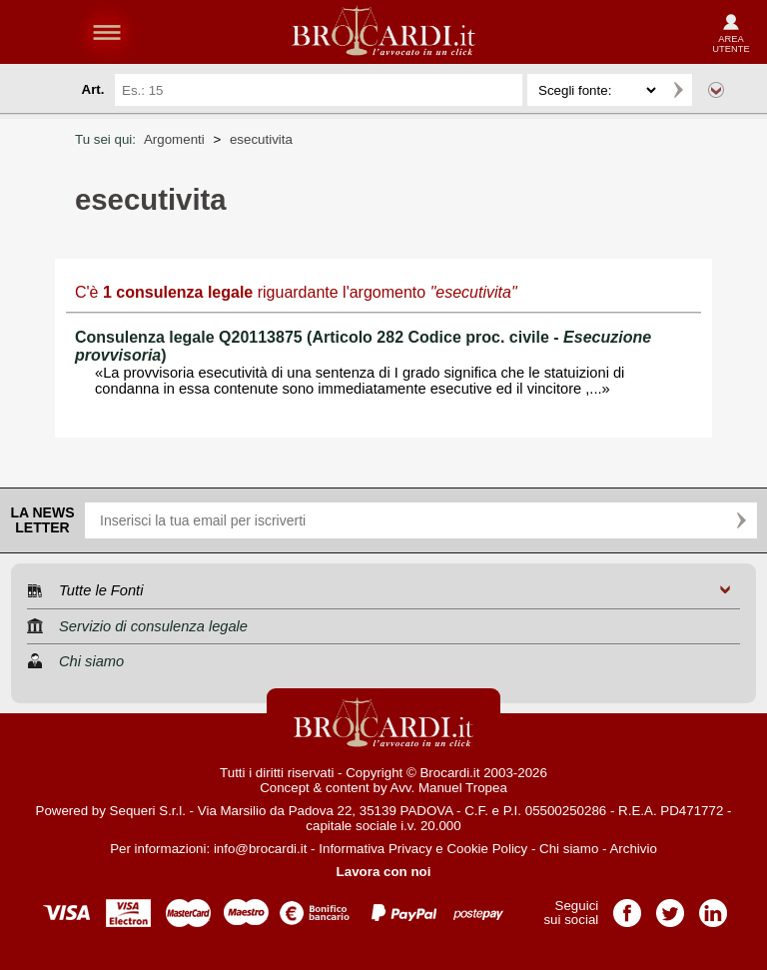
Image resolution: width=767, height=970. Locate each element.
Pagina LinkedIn (713, 906)
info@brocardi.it (261, 848)
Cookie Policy (486, 848)
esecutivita (261, 139)
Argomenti (174, 139)
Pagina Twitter (670, 906)
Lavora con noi (384, 871)
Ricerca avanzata (716, 90)
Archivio (632, 848)
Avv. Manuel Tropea (448, 787)
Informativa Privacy (375, 848)
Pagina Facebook (627, 906)
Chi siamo (568, 848)
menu (107, 32)
